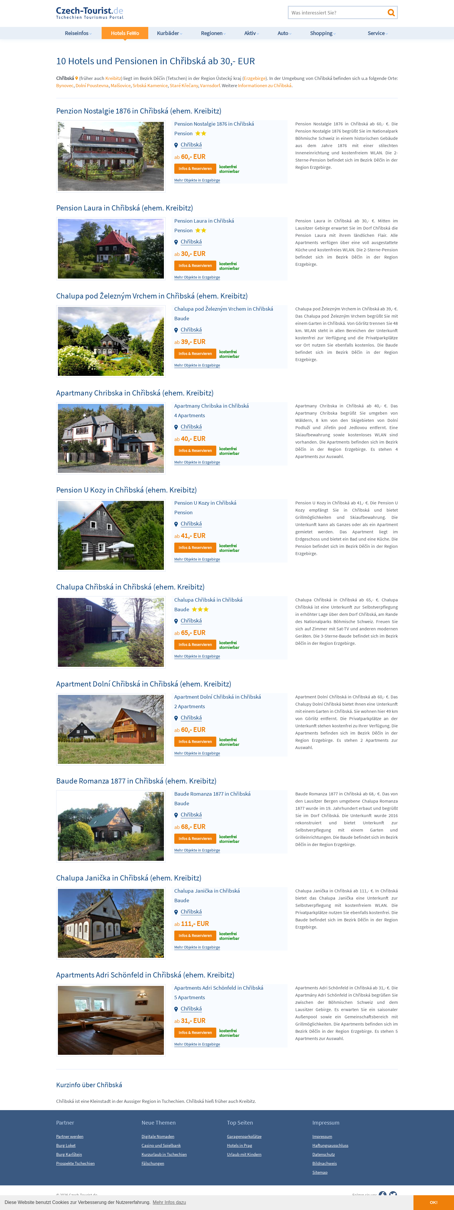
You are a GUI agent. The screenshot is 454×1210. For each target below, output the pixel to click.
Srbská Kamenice (150, 85)
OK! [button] (433, 1202)
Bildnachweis (324, 1163)
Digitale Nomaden (158, 1136)
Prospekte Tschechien (75, 1163)
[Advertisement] (209, 12)
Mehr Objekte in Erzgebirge (197, 180)
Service (378, 33)
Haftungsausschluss (330, 1145)
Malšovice (121, 85)
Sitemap (319, 1172)
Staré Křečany (184, 85)
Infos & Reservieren (195, 168)
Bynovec (65, 85)
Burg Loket (66, 1145)
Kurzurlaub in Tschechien (164, 1154)
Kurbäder (170, 33)
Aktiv (251, 33)
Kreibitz (113, 78)
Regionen (213, 33)
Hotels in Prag (239, 1145)
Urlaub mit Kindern (244, 1154)
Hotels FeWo (125, 33)
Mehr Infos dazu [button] (169, 1202)
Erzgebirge (255, 78)
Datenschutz (323, 1154)
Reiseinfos (78, 33)
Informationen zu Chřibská (265, 85)
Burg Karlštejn (69, 1154)
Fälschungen (153, 1163)
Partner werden (69, 1136)
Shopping (323, 33)
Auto (285, 33)
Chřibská (191, 144)
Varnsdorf (210, 85)
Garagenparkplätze (244, 1136)
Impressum (322, 1136)
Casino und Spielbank (161, 1145)
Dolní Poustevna (92, 85)
